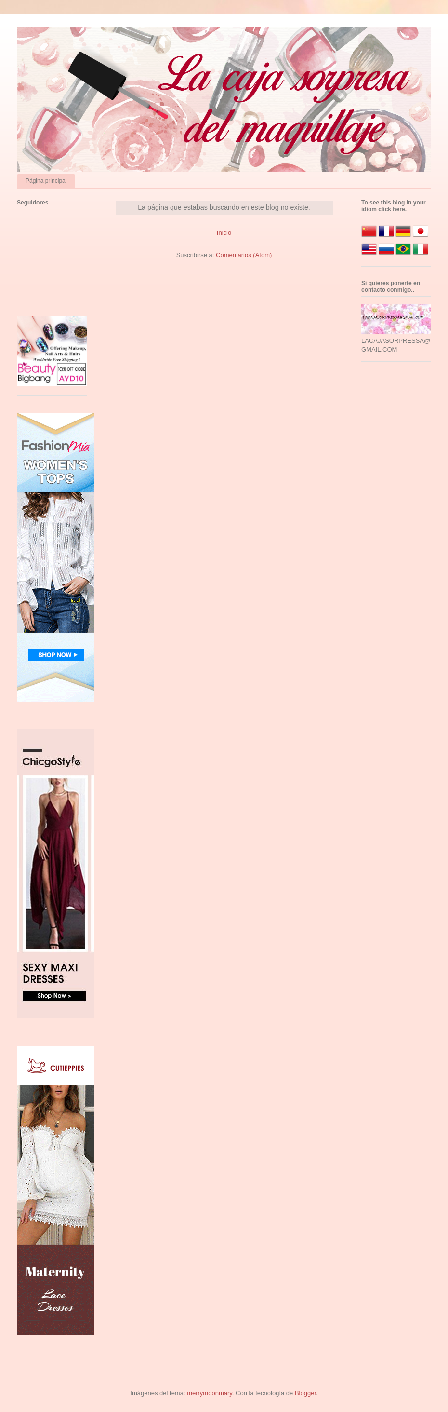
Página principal (46, 180)
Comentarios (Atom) (244, 254)
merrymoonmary (209, 1393)
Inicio (224, 232)
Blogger (305, 1393)
